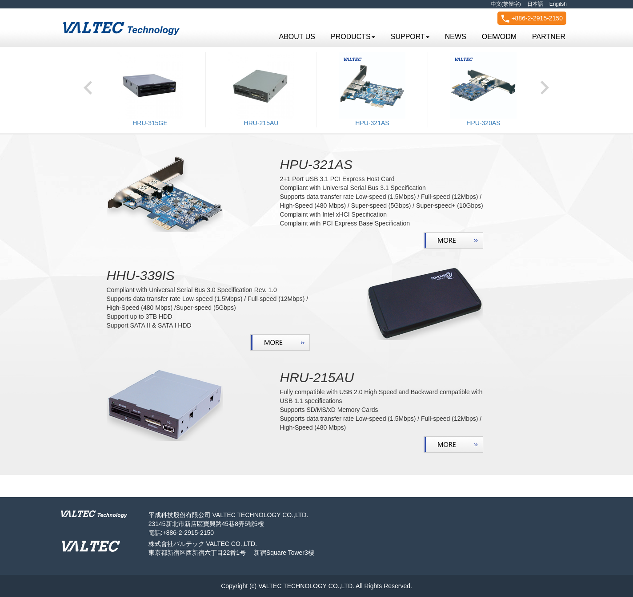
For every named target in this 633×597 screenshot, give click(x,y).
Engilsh (558, 4)
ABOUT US (297, 36)
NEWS (455, 36)
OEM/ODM (499, 36)
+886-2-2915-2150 (532, 18)
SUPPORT (410, 36)
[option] (150, 89)
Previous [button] (88, 85)
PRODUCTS (353, 36)
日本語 (535, 4)
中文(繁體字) (506, 4)
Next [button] (545, 85)
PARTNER (548, 36)
